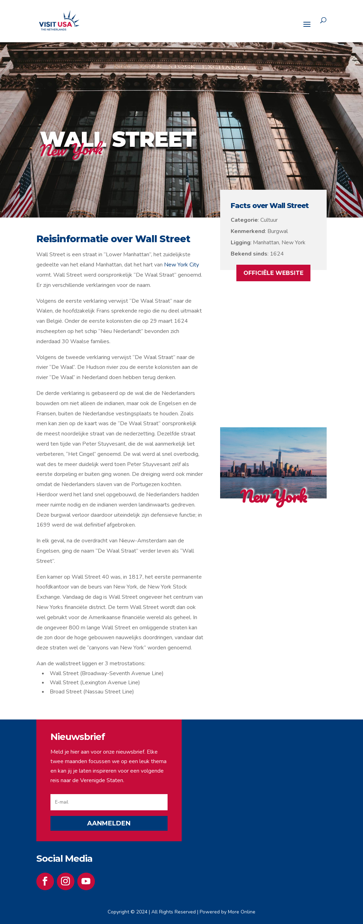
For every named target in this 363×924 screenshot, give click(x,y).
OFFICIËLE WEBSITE (273, 273)
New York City (181, 265)
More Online (241, 912)
